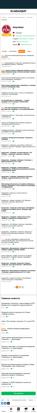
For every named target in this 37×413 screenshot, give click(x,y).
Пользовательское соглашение (19, 400)
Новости (21, 51)
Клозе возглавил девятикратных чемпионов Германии (17, 56)
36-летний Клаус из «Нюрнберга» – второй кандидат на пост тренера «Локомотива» (15, 101)
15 (13, 360)
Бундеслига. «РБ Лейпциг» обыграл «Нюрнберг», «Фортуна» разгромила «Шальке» (17, 225)
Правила (31, 400)
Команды (29, 17)
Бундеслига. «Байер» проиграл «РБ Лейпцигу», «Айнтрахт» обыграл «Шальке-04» (16, 201)
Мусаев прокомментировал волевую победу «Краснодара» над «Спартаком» (17, 365)
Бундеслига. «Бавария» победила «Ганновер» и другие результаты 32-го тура (16, 160)
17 (13, 386)
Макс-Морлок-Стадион (26, 39)
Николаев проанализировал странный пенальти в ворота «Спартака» (15, 374)
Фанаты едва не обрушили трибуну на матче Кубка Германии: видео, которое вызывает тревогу (18, 71)
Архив (2, 400)
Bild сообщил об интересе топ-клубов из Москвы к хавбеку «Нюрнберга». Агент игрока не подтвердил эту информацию (18, 185)
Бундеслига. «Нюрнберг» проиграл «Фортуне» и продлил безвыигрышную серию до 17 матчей (16, 232)
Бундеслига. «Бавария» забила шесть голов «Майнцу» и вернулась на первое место (15, 217)
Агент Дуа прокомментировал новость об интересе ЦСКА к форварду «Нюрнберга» (18, 78)
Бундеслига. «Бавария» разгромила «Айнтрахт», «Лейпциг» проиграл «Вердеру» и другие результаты (18, 145)
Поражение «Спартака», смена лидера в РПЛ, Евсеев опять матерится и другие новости (18, 304)
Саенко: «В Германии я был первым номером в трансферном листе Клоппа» (16, 123)
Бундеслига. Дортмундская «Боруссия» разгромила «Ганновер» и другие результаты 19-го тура (18, 271)
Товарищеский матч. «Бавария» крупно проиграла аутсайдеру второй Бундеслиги (17, 130)
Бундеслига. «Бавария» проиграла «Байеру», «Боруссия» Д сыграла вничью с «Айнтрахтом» (16, 263)
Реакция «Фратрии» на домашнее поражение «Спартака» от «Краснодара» (18, 347)
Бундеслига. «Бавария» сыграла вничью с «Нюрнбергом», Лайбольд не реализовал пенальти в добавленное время (18, 169)
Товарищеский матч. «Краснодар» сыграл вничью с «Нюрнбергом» (18, 116)
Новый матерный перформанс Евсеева (15, 329)
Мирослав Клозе (26, 44)
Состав (4, 51)
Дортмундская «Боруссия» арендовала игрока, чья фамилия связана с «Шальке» (18, 63)
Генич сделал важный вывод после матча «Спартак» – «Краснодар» (16, 338)
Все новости (18, 393)
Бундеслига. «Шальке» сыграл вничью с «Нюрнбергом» (14, 193)
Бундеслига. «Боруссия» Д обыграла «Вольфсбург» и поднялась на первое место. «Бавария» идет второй (18, 209)
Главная (3, 17)
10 (15, 251)
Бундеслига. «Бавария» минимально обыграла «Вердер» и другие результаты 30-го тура (16, 177)
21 (13, 377)
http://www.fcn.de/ (22, 41)
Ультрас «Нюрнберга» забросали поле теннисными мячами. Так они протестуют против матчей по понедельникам (17, 241)
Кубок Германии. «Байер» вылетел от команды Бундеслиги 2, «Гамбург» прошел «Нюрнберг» (16, 256)
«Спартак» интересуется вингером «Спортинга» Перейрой (17, 138)
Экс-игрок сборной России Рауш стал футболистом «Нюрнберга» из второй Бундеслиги (17, 108)
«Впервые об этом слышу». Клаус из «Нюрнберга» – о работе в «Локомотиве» (18, 93)
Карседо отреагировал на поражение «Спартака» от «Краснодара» (15, 356)
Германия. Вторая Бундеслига (16, 17)
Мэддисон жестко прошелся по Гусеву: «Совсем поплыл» (15, 313)
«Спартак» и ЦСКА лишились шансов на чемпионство (16, 383)
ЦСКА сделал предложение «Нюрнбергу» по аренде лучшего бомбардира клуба (18, 86)
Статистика (13, 51)
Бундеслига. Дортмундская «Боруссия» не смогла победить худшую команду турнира (17, 249)
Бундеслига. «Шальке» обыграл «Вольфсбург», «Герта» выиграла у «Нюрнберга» (16, 278)
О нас (8, 400)
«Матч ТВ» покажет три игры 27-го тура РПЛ (17, 321)
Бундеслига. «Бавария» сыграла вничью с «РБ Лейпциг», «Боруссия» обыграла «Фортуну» (16, 153)
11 (13, 351)
